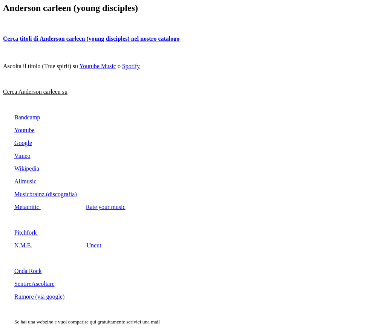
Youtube (24, 130)
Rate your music (106, 207)
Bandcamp (27, 117)
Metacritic (27, 207)
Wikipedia (26, 168)
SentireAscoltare (34, 284)
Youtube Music (97, 66)
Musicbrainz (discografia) (45, 194)
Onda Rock (27, 271)
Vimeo (22, 156)
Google (23, 143)
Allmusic (26, 181)
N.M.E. (23, 245)
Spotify (131, 66)
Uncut (94, 245)
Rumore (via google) (39, 296)
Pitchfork (26, 232)
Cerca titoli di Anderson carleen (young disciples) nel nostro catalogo (91, 38)
